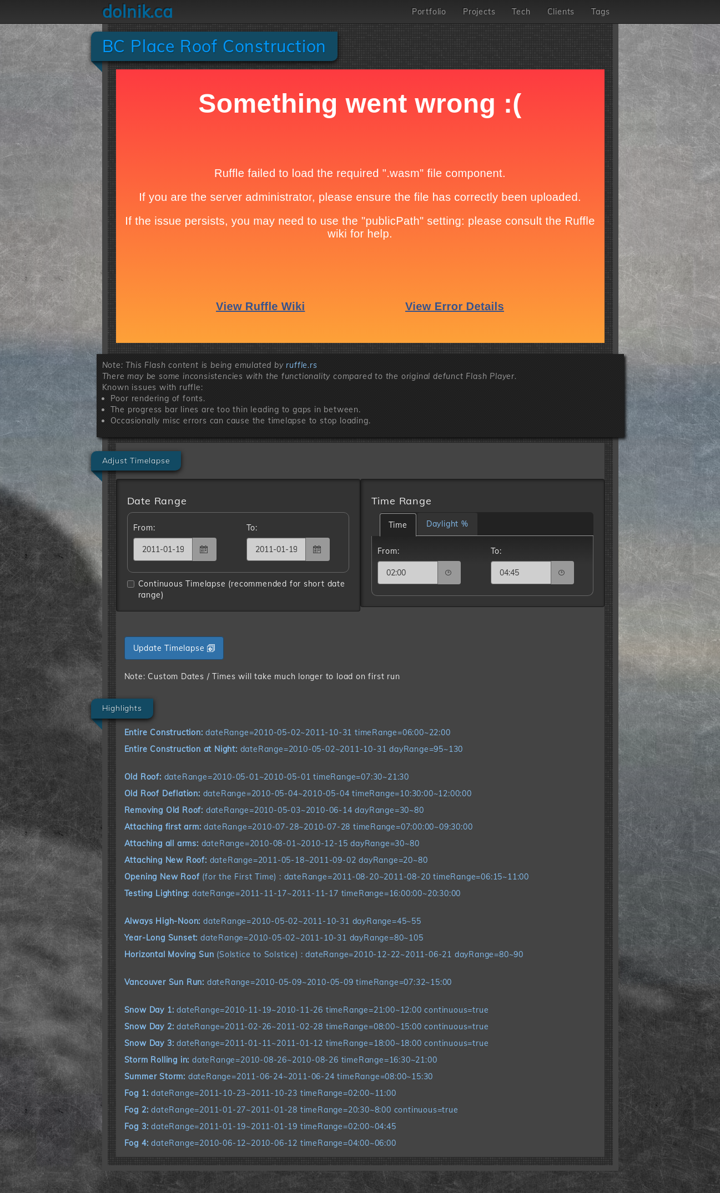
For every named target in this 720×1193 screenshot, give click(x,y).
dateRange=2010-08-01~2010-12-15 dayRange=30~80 (272, 843)
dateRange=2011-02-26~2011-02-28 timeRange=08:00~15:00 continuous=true (306, 1027)
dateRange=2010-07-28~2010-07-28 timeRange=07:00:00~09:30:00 (298, 827)
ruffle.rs (301, 365)
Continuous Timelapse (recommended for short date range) (236, 589)
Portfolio (429, 12)
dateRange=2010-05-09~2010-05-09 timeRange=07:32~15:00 (288, 982)
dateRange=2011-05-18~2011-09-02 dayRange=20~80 (276, 860)
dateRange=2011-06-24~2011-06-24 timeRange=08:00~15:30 (279, 1076)
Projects (479, 12)
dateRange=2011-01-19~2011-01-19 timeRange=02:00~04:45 (260, 1126)
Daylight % (447, 524)
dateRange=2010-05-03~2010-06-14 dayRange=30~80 (274, 810)
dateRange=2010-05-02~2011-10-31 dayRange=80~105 (274, 938)
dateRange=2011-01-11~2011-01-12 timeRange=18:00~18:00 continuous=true (306, 1043)
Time (398, 525)
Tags (600, 12)
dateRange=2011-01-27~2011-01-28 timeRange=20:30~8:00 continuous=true (291, 1110)
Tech (521, 12)
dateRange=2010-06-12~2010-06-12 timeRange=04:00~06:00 (260, 1143)
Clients (561, 12)
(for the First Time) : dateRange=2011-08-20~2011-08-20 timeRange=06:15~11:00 (326, 877)
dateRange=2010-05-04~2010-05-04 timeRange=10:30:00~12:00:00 (298, 793)
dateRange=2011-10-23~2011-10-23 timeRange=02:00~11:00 (260, 1093)
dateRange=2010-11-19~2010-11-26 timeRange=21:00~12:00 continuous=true (306, 1010)
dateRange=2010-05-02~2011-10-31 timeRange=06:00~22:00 (287, 732)
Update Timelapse (174, 648)
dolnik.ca (137, 11)
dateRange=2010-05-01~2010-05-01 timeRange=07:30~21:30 (266, 777)
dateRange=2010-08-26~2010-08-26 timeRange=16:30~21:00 (280, 1060)
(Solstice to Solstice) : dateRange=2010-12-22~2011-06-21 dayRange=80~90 (323, 954)
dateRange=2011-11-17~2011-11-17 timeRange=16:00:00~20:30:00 (292, 893)
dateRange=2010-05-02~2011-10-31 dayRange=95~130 (294, 749)
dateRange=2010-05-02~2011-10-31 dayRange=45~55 (272, 921)
